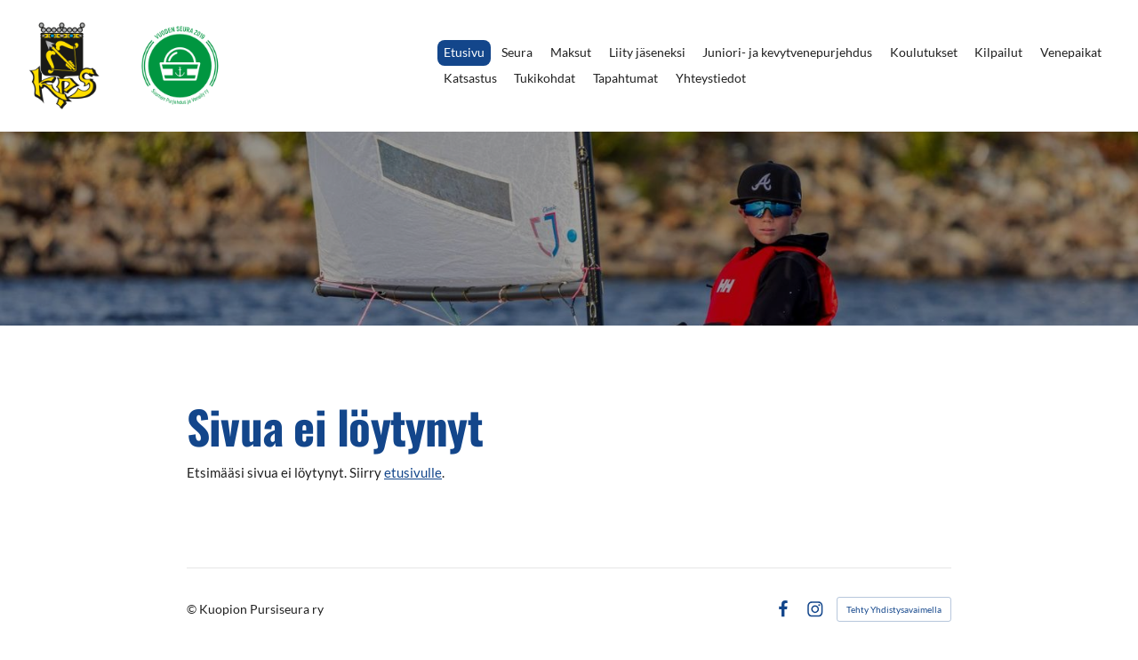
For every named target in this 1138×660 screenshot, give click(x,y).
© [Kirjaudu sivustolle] (193, 608)
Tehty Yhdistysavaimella (894, 609)
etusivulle (413, 472)
